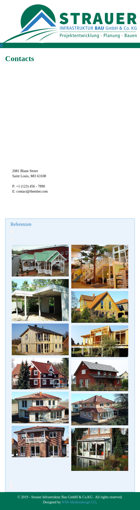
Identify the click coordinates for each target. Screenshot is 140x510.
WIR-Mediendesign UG (79, 502)
